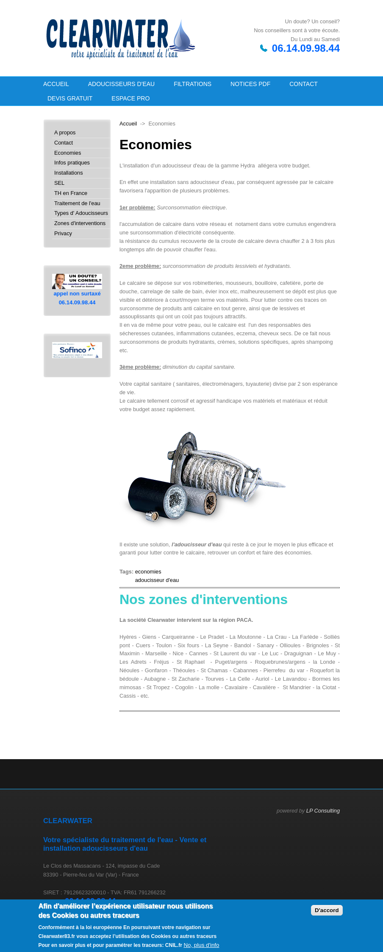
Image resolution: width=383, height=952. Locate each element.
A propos (65, 133)
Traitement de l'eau (77, 203)
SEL (59, 183)
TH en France (70, 193)
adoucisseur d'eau (157, 580)
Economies (67, 153)
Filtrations (192, 84)
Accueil (56, 84)
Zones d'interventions (79, 223)
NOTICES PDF (250, 84)
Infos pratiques (72, 163)
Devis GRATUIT (69, 98)
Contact (303, 84)
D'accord (327, 910)
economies (148, 571)
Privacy (63, 234)
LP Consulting (323, 810)
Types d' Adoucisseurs (81, 213)
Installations (68, 173)
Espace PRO (130, 98)
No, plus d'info (201, 945)
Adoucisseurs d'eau (121, 84)
